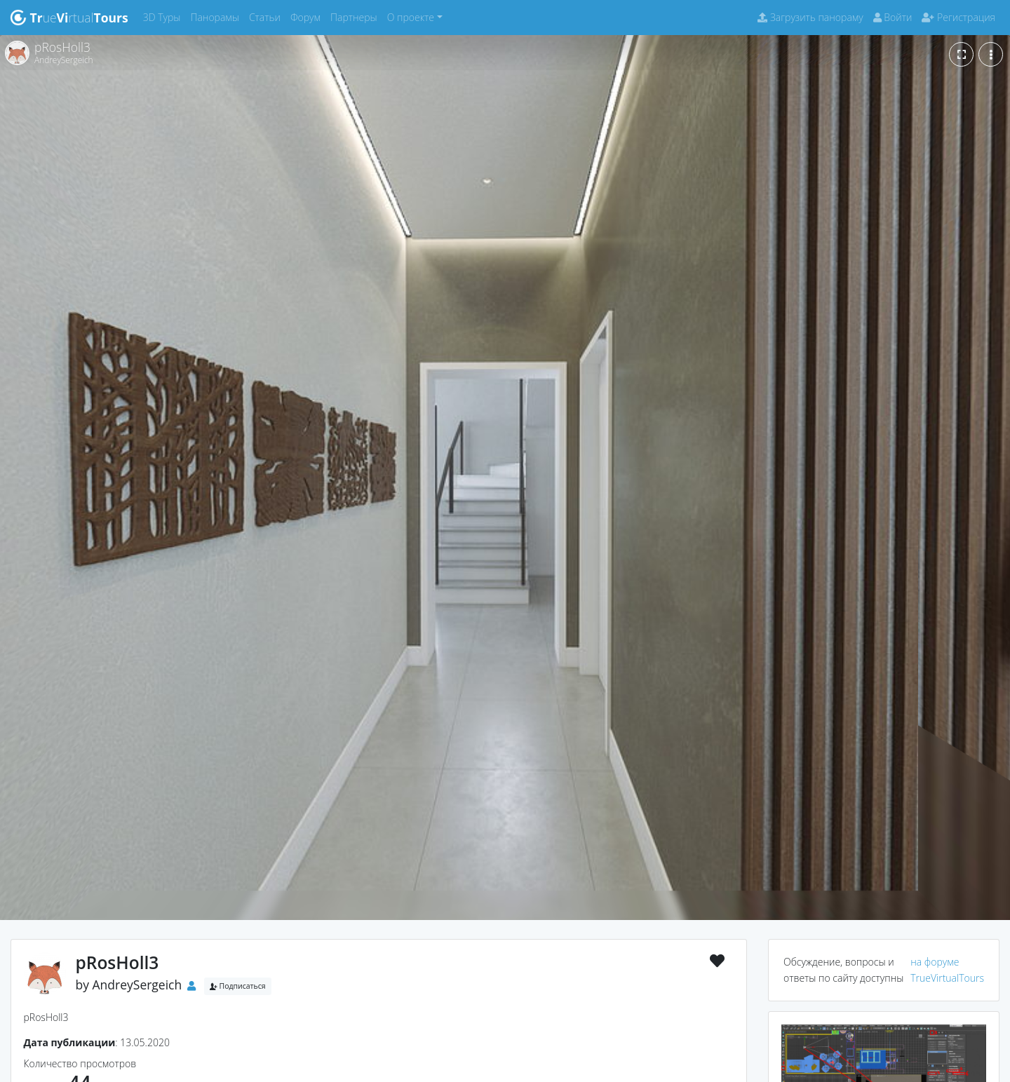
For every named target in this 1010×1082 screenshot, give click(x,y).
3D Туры (164, 16)
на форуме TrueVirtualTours (947, 969)
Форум (307, 16)
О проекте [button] (410, 17)
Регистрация (958, 17)
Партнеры (356, 16)
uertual (69, 17)
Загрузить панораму (810, 17)
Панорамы (217, 16)
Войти (893, 17)
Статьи (267, 16)
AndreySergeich (137, 984)
